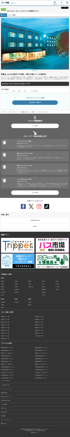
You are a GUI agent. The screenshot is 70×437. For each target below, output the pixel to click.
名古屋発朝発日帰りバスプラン (8, 366)
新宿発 (2, 281)
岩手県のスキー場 (39, 316)
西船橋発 (44, 289)
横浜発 (29, 281)
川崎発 (29, 283)
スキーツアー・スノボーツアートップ (9, 112)
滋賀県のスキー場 (39, 330)
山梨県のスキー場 (5, 324)
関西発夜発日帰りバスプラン (41, 358)
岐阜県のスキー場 (39, 327)
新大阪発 (3, 302)
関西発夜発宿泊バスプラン (7, 361)
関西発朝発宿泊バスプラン (41, 361)
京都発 (2, 304)
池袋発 (2, 286)
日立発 (56, 283)
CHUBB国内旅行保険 (35, 220)
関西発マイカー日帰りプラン (41, 364)
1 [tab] (32, 70)
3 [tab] (35, 70)
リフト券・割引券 (5, 380)
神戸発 (2, 307)
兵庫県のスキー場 (5, 333)
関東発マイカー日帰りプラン (41, 353)
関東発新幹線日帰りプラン (41, 355)
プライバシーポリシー (6, 419)
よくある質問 (4, 404)
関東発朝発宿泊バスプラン (7, 350)
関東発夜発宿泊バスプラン (41, 350)
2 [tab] (34, 70)
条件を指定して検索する (35, 102)
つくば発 (57, 286)
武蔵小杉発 (30, 286)
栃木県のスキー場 (5, 322)
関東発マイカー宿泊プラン (7, 353)
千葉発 (43, 295)
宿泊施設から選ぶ (25, 112)
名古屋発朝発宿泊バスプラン (7, 369)
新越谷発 (17, 289)
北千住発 (3, 292)
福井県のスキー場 (5, 330)
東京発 (2, 283)
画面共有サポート (35, 432)
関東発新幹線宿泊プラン (6, 355)
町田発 (2, 289)
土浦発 (56, 289)
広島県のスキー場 (5, 335)
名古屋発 (17, 302)
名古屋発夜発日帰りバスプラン (42, 366)
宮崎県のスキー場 (5, 338)
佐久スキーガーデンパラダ (24, 153)
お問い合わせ (4, 408)
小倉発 (29, 302)
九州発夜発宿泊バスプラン (41, 378)
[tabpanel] (35, 44)
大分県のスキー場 (39, 335)
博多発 (29, 304)
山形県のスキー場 (5, 319)
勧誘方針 (35, 226)
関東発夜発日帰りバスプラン (41, 347)
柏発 (43, 283)
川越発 (16, 283)
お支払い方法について (6, 396)
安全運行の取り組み (5, 400)
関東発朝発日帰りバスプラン (7, 347)
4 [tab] (37, 70)
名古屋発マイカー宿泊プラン (7, 372)
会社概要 (3, 415)
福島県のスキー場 (39, 319)
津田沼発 (44, 292)
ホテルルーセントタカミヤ (43, 112)
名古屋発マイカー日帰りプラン (42, 372)
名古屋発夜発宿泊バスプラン (41, 369)
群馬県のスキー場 (39, 322)
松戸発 (43, 281)
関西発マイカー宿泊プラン (7, 364)
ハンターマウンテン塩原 (24, 141)
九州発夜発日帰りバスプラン (41, 375)
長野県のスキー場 (39, 324)
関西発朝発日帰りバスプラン (7, 358)
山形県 (32, 112)
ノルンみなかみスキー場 (24, 179)
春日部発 (17, 292)
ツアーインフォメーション (7, 388)
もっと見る (35, 125)
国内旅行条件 (4, 412)
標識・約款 (3, 423)
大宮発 (16, 281)
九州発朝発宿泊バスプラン (7, 378)
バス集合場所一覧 (5, 385)
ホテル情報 (11, 15)
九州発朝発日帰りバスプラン (7, 375)
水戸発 (56, 281)
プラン (3, 15)
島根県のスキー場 (39, 333)
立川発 (2, 295)
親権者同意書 (4, 392)
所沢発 (16, 286)
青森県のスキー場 (5, 316)
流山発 (43, 286)
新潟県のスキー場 (5, 327)
